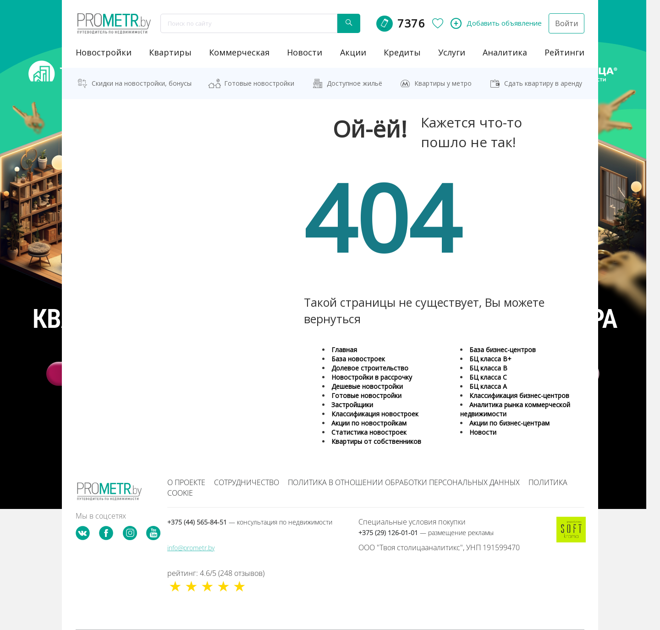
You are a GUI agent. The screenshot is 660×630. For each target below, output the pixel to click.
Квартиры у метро (443, 83)
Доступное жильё (354, 83)
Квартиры (170, 52)
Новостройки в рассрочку (371, 377)
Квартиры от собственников (376, 441)
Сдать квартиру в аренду (543, 83)
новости (304, 52)
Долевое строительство (369, 368)
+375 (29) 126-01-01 (426, 532)
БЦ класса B (488, 368)
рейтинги (564, 52)
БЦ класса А (488, 386)
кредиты (402, 52)
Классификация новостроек (374, 413)
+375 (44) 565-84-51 (249, 522)
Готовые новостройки (259, 83)
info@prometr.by (190, 547)
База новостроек (358, 358)
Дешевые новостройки (367, 386)
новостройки (104, 52)
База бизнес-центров (502, 349)
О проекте (186, 482)
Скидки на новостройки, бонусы (142, 83)
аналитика (505, 52)
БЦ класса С (488, 377)
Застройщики (352, 404)
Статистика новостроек (369, 432)
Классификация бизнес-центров (519, 395)
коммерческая (239, 52)
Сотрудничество (246, 482)
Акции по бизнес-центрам (509, 423)
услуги (451, 52)
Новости (482, 432)
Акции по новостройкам (369, 423)
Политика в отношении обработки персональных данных (404, 482)
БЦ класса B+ (490, 358)
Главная (344, 349)
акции (353, 52)
